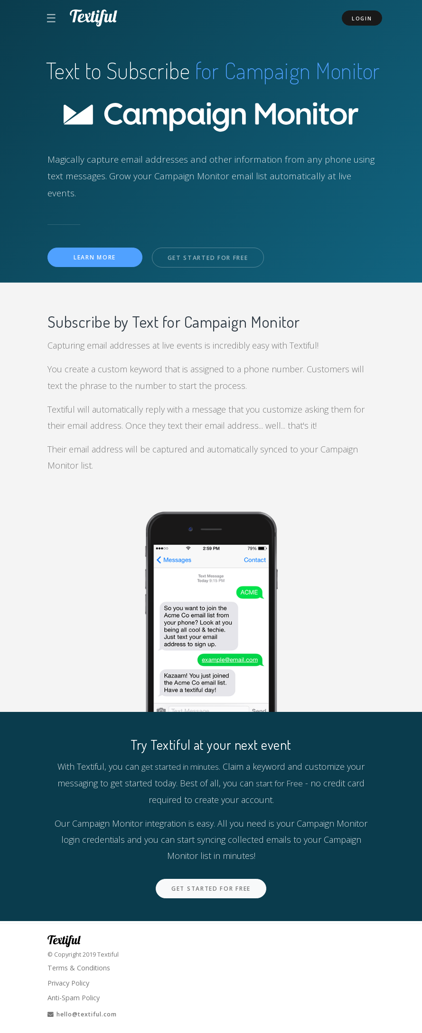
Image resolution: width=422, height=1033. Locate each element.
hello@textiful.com (85, 1014)
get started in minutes (180, 767)
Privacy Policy (69, 981)
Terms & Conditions (80, 966)
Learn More (95, 257)
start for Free (279, 783)
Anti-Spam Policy (74, 997)
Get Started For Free (210, 258)
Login (362, 18)
